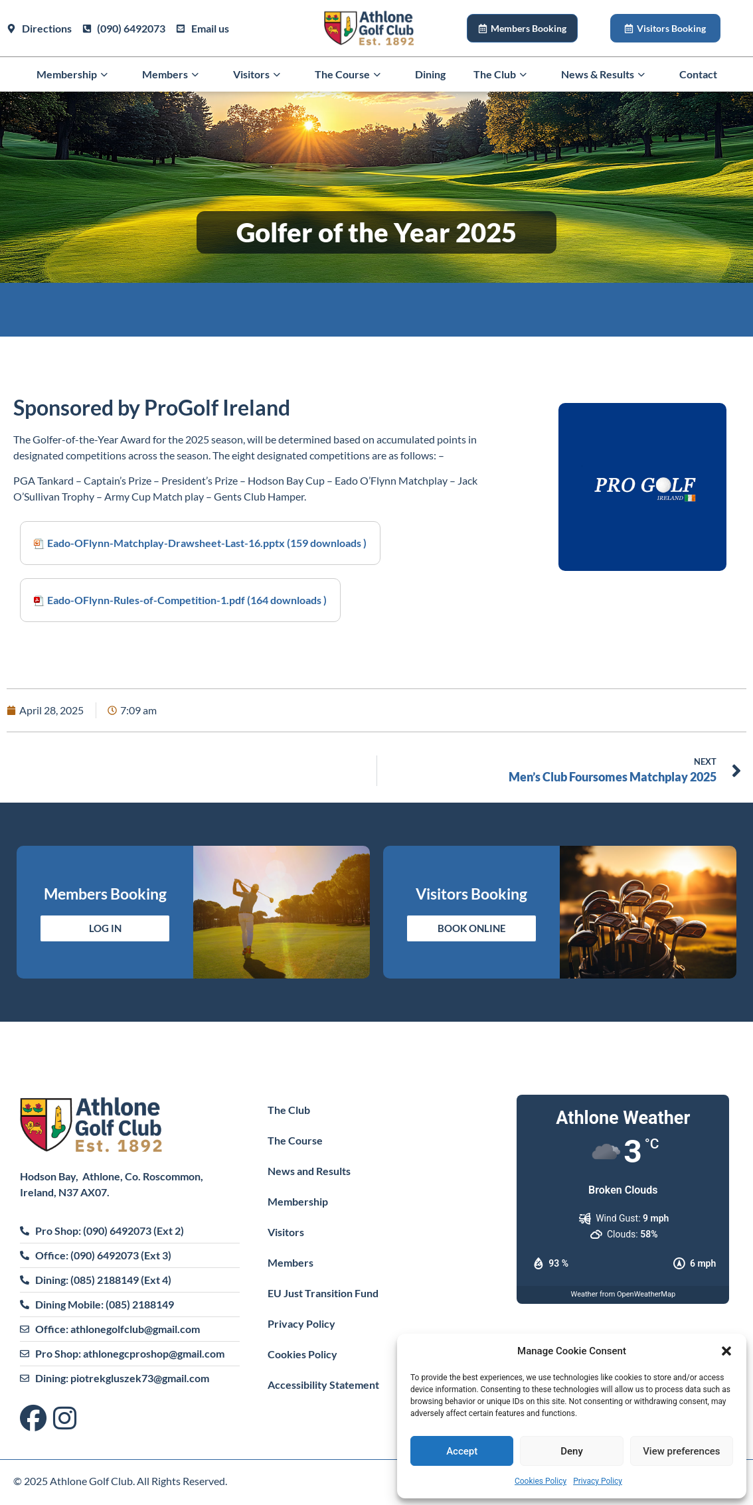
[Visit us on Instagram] (64, 1419)
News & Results (606, 74)
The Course (351, 74)
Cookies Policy (540, 1481)
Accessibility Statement (323, 1384)
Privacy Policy (597, 1481)
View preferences (681, 1451)
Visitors (260, 74)
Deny (571, 1451)
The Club (503, 74)
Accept (461, 1451)
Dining (430, 74)
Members (173, 74)
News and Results (309, 1170)
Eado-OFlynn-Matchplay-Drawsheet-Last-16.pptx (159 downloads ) (207, 542)
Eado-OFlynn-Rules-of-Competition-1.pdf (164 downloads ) (187, 600)
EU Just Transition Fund (323, 1293)
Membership (75, 74)
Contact (698, 74)
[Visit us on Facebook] (36, 1419)
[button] (726, 1351)
